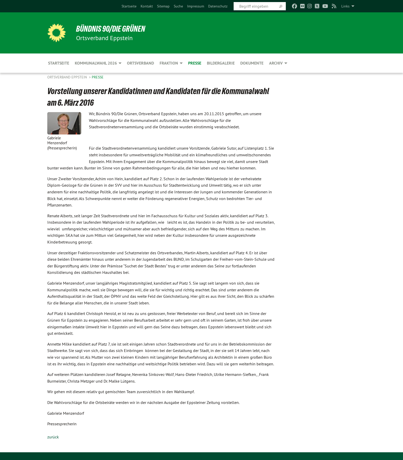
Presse (98, 77)
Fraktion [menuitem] (169, 63)
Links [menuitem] (345, 6)
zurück (53, 436)
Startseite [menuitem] (58, 63)
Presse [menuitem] (194, 63)
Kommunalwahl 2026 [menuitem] (96, 63)
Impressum (195, 6)
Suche (178, 6)
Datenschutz (217, 6)
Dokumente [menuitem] (251, 63)
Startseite (129, 6)
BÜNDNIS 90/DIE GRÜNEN (110, 28)
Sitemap (163, 6)
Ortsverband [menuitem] (140, 63)
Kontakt (147, 6)
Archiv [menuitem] (276, 63)
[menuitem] (129, 6)
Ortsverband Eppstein (67, 77)
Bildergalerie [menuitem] (221, 63)
